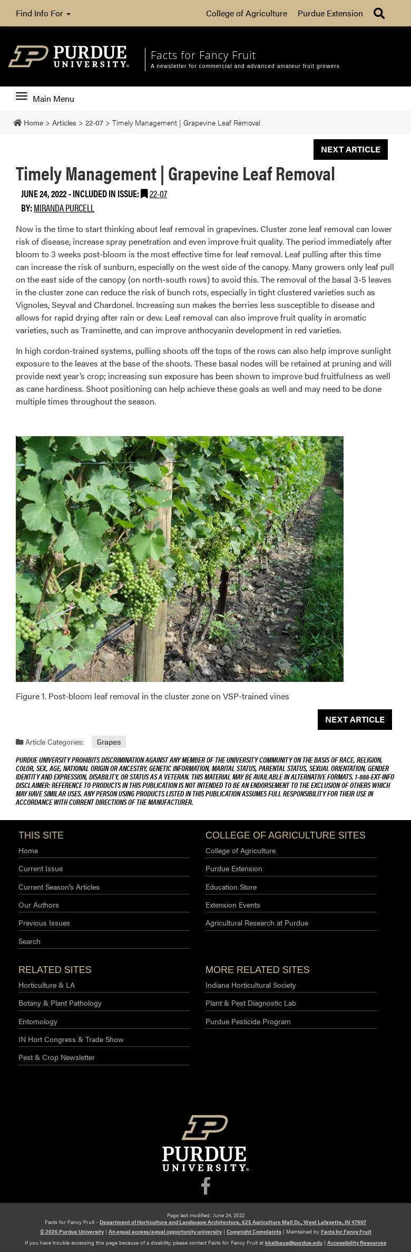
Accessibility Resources (356, 1242)
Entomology (37, 1021)
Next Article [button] (350, 149)
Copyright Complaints (254, 1231)
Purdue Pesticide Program (248, 1021)
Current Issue (40, 868)
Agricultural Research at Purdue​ (257, 922)
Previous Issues (44, 922)
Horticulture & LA (46, 984)
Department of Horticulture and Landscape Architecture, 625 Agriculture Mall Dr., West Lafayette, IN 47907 (233, 1222)
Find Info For (43, 13)
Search (29, 941)
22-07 (158, 193)
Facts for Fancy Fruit (346, 1231)
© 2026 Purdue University (72, 1231)
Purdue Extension (330, 13)
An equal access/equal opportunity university (165, 1231)
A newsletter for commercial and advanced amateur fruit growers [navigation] (245, 66)
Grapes (109, 742)
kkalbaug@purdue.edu (293, 1242)
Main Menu (45, 98)
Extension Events (233, 904)
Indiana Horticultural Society (251, 984)
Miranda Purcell (64, 207)
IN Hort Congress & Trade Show (71, 1039)
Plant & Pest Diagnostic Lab (251, 1002)
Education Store (231, 886)
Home (28, 850)
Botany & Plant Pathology (60, 1002)
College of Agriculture (246, 13)
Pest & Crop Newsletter (56, 1057)
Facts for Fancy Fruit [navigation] (203, 55)
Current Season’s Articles (59, 886)
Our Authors (38, 904)
